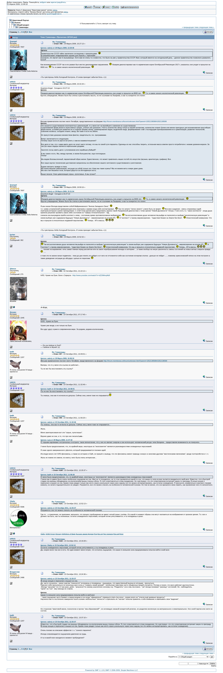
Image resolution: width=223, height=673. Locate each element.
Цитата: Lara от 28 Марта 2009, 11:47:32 (56, 440)
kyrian (12, 235)
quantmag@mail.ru (54, 14)
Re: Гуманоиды (59, 42)
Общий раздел (22, 25)
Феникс (13, 312)
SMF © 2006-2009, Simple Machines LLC (121, 670)
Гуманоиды (23, 27)
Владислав (15, 572)
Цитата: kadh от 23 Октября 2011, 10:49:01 (58, 389)
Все (30, 32)
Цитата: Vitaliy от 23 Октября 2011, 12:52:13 (58, 545)
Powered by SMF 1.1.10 (94, 670)
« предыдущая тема (190, 27)
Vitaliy (12, 501)
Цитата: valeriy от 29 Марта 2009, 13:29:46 (57, 48)
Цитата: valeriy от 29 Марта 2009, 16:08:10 (57, 358)
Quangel (13, 41)
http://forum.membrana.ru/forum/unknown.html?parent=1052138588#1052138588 (135, 121)
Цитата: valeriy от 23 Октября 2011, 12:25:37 (58, 508)
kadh (12, 352)
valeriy (12, 82)
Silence (13, 269)
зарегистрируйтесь (58, 2)
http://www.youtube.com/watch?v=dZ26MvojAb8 (91, 275)
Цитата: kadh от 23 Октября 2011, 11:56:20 (58, 475)
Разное (17, 23)
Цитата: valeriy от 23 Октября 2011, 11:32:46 (58, 422)
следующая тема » (206, 27)
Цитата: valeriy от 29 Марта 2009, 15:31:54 (57, 191)
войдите (43, 2)
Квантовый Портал (20, 20)
